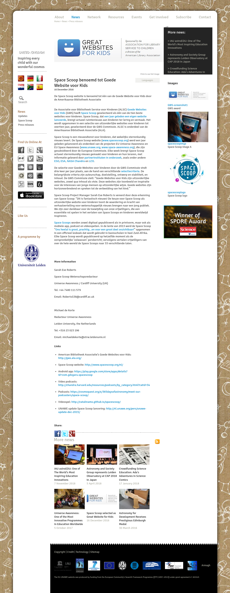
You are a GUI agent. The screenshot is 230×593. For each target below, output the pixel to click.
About (59, 17)
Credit (70, 552)
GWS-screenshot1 (178, 105)
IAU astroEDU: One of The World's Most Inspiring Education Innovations (188, 44)
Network (94, 17)
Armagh (205, 565)
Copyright (59, 552)
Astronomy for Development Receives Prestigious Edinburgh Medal (132, 518)
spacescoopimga (177, 143)
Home (57, 21)
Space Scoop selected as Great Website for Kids (101, 514)
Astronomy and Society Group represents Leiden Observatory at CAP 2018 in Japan (188, 58)
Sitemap (94, 552)
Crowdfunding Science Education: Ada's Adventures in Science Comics (186, 72)
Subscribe (183, 17)
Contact (205, 17)
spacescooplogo (177, 192)
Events (137, 17)
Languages (147, 80)
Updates (23, 116)
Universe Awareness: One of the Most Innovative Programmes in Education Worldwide (68, 518)
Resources (116, 17)
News (21, 112)
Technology (82, 552)
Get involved (158, 17)
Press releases (26, 124)
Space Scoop (25, 120)
